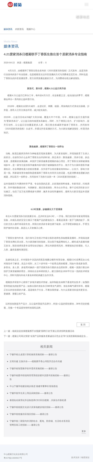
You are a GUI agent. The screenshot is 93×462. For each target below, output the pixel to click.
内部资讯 (19, 29)
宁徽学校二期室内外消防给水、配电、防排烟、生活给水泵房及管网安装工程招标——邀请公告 (40, 423)
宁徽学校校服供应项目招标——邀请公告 (29, 414)
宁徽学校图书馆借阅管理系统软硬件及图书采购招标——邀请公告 (40, 377)
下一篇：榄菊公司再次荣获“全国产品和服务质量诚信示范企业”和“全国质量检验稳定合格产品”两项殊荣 (46, 336)
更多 (84, 431)
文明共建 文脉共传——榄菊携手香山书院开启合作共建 (36, 361)
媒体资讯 (8, 29)
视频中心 (31, 29)
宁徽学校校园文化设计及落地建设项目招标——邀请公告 (37, 407)
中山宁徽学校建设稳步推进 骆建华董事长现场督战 (34, 386)
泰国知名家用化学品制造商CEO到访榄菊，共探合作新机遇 (38, 400)
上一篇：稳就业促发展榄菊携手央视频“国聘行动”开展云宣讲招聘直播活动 (39, 331)
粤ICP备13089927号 (13, 458)
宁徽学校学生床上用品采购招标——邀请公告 (31, 393)
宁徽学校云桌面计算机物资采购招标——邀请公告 (33, 354)
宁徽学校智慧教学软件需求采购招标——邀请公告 (33, 368)
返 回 (83, 324)
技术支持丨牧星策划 (80, 457)
